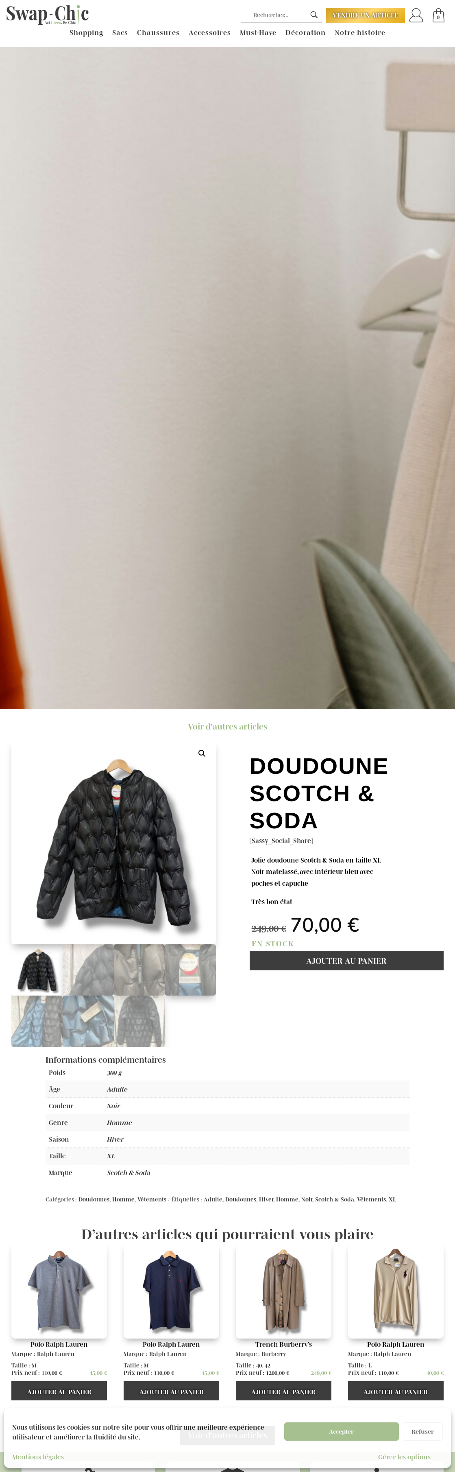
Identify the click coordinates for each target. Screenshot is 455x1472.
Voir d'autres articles (227, 726)
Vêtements (151, 1199)
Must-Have (258, 33)
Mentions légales (38, 1457)
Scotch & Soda (334, 1199)
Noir (306, 1199)
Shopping (86, 33)
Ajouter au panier (346, 961)
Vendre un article (365, 15)
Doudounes (93, 1199)
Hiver (266, 1199)
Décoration (305, 33)
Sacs (120, 33)
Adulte (213, 1199)
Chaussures (158, 33)
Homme (123, 1199)
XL (392, 1199)
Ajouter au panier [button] (59, 1392)
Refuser (422, 1431)
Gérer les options (404, 1457)
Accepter (341, 1431)
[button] (202, 753)
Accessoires (210, 33)
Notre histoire (360, 33)
